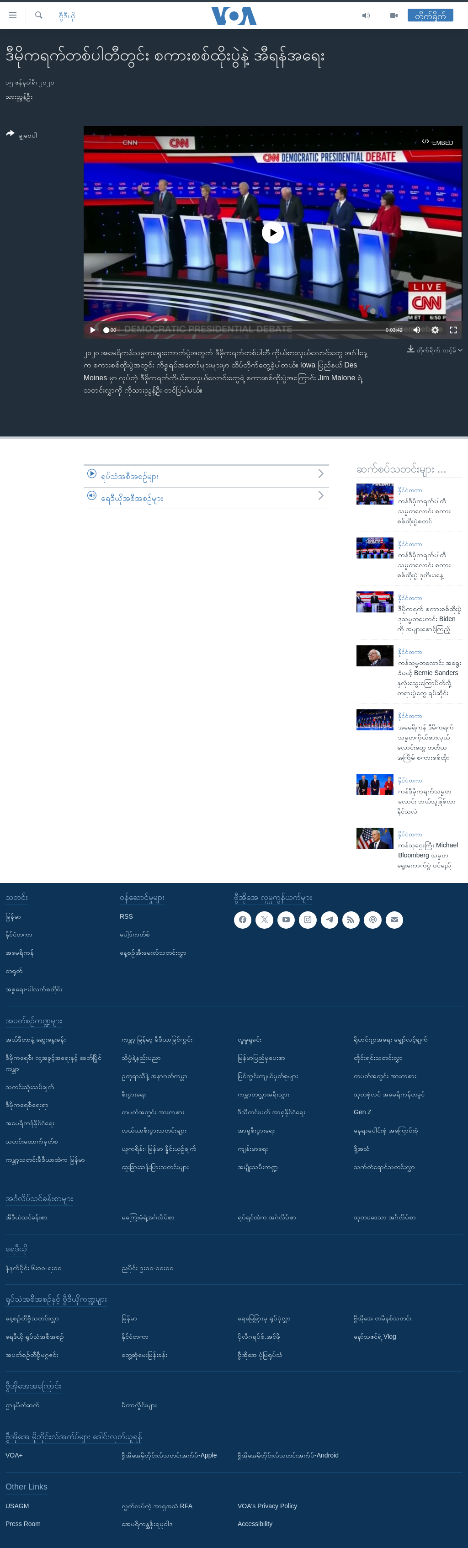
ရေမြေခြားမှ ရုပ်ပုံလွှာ (264, 1318)
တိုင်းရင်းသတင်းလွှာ (378, 1057)
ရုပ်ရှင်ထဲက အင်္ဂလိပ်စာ (267, 1217)
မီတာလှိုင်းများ (139, 1405)
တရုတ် (13, 970)
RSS (126, 916)
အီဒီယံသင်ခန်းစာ (26, 1217)
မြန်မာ (13, 916)
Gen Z (363, 1112)
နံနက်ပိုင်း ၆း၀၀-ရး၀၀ (33, 1267)
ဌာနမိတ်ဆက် (22, 1405)
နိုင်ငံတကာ (410, 490)
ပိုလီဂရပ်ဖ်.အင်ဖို (259, 1336)
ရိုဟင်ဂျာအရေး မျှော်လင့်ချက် (391, 1039)
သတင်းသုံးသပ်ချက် (29, 1087)
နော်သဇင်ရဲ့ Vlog (375, 1336)
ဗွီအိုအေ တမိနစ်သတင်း (382, 1318)
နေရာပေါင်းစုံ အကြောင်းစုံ (386, 1130)
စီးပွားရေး (134, 1094)
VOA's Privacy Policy (267, 1506)
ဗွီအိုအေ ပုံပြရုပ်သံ (260, 1354)
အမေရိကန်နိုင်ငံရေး (29, 1123)
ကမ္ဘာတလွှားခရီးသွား (263, 1094)
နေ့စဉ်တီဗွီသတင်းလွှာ (32, 1318)
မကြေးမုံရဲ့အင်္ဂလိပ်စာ (148, 1217)
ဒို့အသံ (362, 1148)
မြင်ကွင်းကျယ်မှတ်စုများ (268, 1076)
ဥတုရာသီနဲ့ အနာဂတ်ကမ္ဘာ (154, 1076)
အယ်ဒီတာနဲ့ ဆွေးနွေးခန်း (35, 1039)
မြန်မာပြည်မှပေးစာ (261, 1057)
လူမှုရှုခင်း (249, 1039)
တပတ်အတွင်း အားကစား (153, 1112)
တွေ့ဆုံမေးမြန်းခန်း (144, 1354)
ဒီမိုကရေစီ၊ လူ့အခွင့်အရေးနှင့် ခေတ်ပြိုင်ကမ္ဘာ (53, 1063)
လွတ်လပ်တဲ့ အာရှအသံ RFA (157, 1506)
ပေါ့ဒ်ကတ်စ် (135, 934)
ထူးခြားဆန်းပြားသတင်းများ (155, 1166)
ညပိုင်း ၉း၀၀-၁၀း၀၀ (148, 1267)
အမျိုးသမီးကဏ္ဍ (258, 1166)
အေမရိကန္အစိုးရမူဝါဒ (147, 1524)
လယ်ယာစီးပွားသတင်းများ (154, 1130)
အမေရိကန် (19, 952)
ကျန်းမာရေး (253, 1148)
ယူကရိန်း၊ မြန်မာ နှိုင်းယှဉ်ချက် (159, 1148)
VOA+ (14, 1455)
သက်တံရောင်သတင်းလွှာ (384, 1166)
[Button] (21, 136)
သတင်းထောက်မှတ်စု (31, 1141)
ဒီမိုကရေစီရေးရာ (26, 1104)
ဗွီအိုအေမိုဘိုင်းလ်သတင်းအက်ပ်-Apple (169, 1455)
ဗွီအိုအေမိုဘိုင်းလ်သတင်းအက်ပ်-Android (288, 1455)
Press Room (23, 1524)
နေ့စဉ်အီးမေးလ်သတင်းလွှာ (153, 952)
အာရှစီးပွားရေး (256, 1130)
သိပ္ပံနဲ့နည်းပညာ (141, 1057)
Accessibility (255, 1524)
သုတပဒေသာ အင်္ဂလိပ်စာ (385, 1217)
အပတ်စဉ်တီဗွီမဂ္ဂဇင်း (31, 1354)
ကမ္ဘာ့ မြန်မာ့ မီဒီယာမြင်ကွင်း (157, 1039)
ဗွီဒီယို (67, 16)
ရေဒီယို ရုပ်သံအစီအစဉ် (34, 1336)
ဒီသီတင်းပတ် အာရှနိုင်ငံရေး (271, 1112)
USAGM (17, 1506)
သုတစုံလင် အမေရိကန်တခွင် (389, 1094)
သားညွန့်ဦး (18, 96)
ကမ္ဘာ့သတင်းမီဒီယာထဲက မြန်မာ (45, 1159)
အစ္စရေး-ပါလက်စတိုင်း (33, 989)
